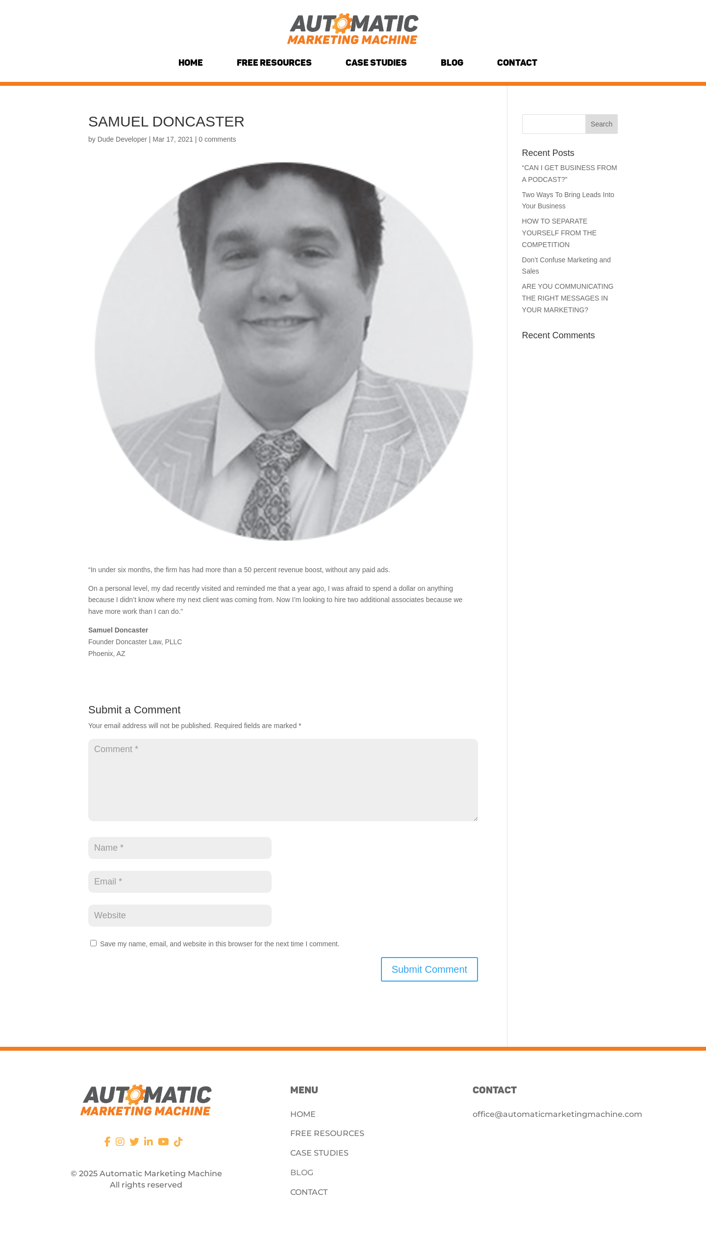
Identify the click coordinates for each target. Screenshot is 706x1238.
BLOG (301, 1172)
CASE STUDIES (319, 1153)
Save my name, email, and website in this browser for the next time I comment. (220, 944)
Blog (452, 62)
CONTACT (309, 1192)
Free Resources (274, 62)
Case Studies (376, 62)
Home (190, 62)
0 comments (217, 139)
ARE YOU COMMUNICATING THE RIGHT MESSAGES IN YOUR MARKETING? (568, 298)
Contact (517, 62)
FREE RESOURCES (327, 1133)
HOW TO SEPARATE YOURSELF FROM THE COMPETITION (559, 233)
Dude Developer (122, 139)
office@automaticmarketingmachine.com (557, 1114)
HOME (303, 1114)
